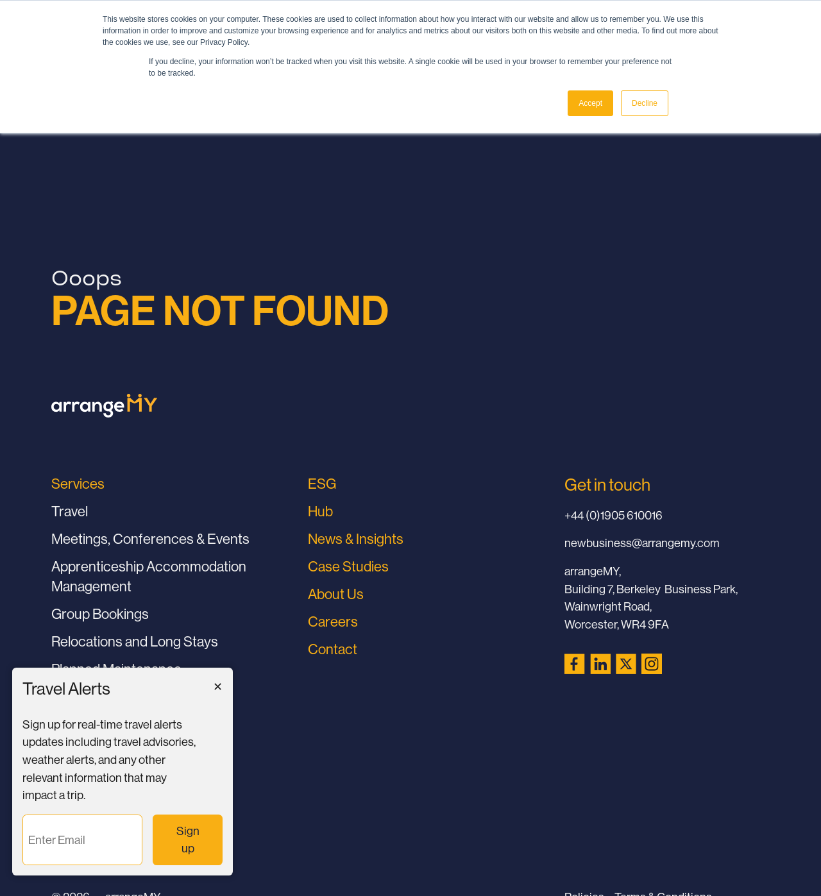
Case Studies (348, 567)
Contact (332, 649)
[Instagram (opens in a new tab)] (651, 664)
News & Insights (355, 539)
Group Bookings (100, 614)
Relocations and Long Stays (134, 642)
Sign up (194, 840)
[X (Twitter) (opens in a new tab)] (626, 664)
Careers (333, 622)
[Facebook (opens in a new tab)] (574, 664)
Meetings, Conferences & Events (150, 539)
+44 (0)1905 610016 (613, 515)
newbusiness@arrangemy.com (642, 543)
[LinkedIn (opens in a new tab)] (600, 664)
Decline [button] (644, 103)
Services (78, 484)
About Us (336, 594)
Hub (320, 511)
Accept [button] (590, 103)
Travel (69, 511)
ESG (322, 484)
